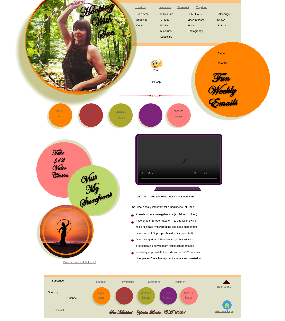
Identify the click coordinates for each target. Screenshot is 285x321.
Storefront (183, 7)
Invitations (128, 281)
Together (180, 281)
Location (101, 281)
